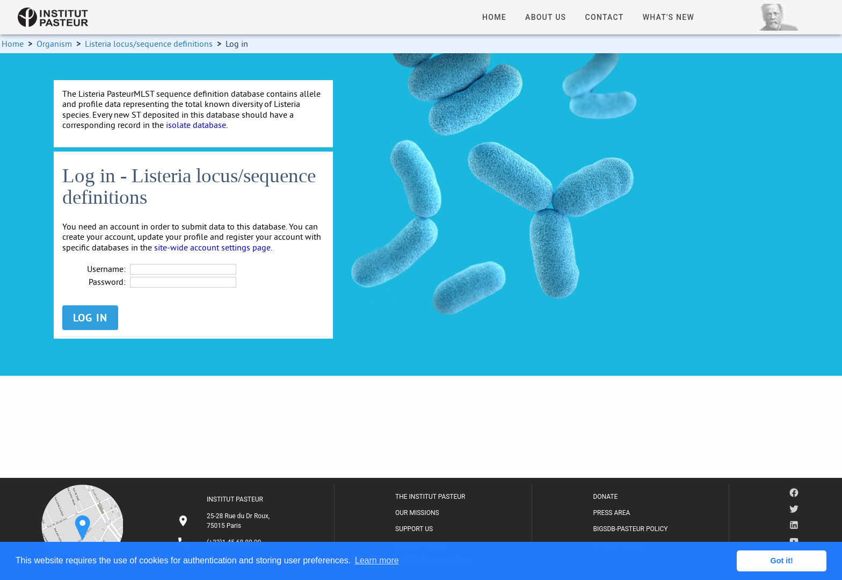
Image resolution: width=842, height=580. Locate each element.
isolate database (196, 124)
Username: (106, 269)
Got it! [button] (782, 560)
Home (13, 43)
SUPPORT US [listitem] (414, 529)
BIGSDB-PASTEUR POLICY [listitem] (630, 529)
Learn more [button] (377, 560)
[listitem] (225, 521)
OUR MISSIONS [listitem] (417, 513)
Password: (107, 282)
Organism (54, 43)
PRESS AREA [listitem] (611, 513)
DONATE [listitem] (605, 496)
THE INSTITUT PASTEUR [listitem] (430, 496)
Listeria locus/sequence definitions (149, 43)
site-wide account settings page (212, 247)
